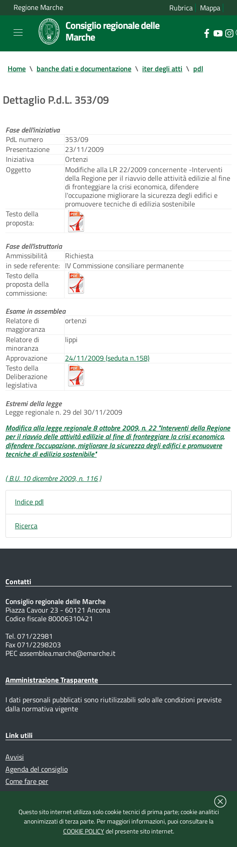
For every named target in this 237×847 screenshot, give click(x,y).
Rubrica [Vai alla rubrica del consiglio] (181, 8)
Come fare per (26, 781)
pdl (198, 68)
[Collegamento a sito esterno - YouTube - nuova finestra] (217, 32)
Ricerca (26, 525)
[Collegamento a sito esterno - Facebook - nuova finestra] (206, 32)
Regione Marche (38, 7)
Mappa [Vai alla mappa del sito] (210, 8)
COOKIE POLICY (83, 831)
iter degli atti (162, 68)
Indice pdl (29, 501)
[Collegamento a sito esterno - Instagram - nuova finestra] (229, 32)
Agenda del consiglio (36, 769)
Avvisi (14, 756)
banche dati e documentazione (84, 68)
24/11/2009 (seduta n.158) (107, 358)
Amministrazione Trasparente (51, 679)
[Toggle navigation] (18, 32)
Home (17, 68)
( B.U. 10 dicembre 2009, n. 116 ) (53, 478)
